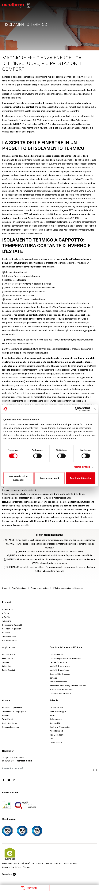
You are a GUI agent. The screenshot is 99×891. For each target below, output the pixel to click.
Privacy (18, 867)
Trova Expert (7, 719)
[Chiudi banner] (95, 409)
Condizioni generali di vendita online (65, 658)
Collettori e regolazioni (12, 629)
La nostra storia (56, 707)
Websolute (9, 874)
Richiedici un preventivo (12, 707)
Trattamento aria (9, 637)
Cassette (6, 633)
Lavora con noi (56, 742)
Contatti (29, 888)
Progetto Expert (56, 731)
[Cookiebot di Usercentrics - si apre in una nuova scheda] (77, 409)
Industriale (6, 666)
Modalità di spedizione (59, 670)
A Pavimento (7, 609)
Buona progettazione (40, 588)
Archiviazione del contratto (61, 689)
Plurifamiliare (7, 658)
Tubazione (6, 621)
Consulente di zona (10, 727)
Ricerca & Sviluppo (58, 711)
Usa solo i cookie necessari (18, 478)
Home (4, 588)
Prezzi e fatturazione (58, 662)
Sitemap (26, 867)
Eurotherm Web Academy (60, 727)
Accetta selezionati (49, 478)
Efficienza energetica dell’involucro (68, 588)
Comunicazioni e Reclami (60, 693)
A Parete (5, 613)
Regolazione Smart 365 (12, 625)
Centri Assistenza (9, 723)
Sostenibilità (55, 723)
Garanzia (53, 678)
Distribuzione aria (9, 640)
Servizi (52, 715)
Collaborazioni (56, 719)
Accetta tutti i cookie (81, 478)
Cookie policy (8, 867)
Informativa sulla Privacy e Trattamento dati (68, 686)
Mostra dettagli (82, 467)
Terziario (5, 662)
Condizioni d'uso (57, 654)
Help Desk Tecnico (58, 735)
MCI (51, 739)
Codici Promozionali (58, 682)
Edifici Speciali (8, 670)
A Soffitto (6, 617)
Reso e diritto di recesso (60, 674)
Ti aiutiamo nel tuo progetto (14, 711)
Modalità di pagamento (60, 666)
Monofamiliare (8, 654)
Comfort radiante (19, 588)
